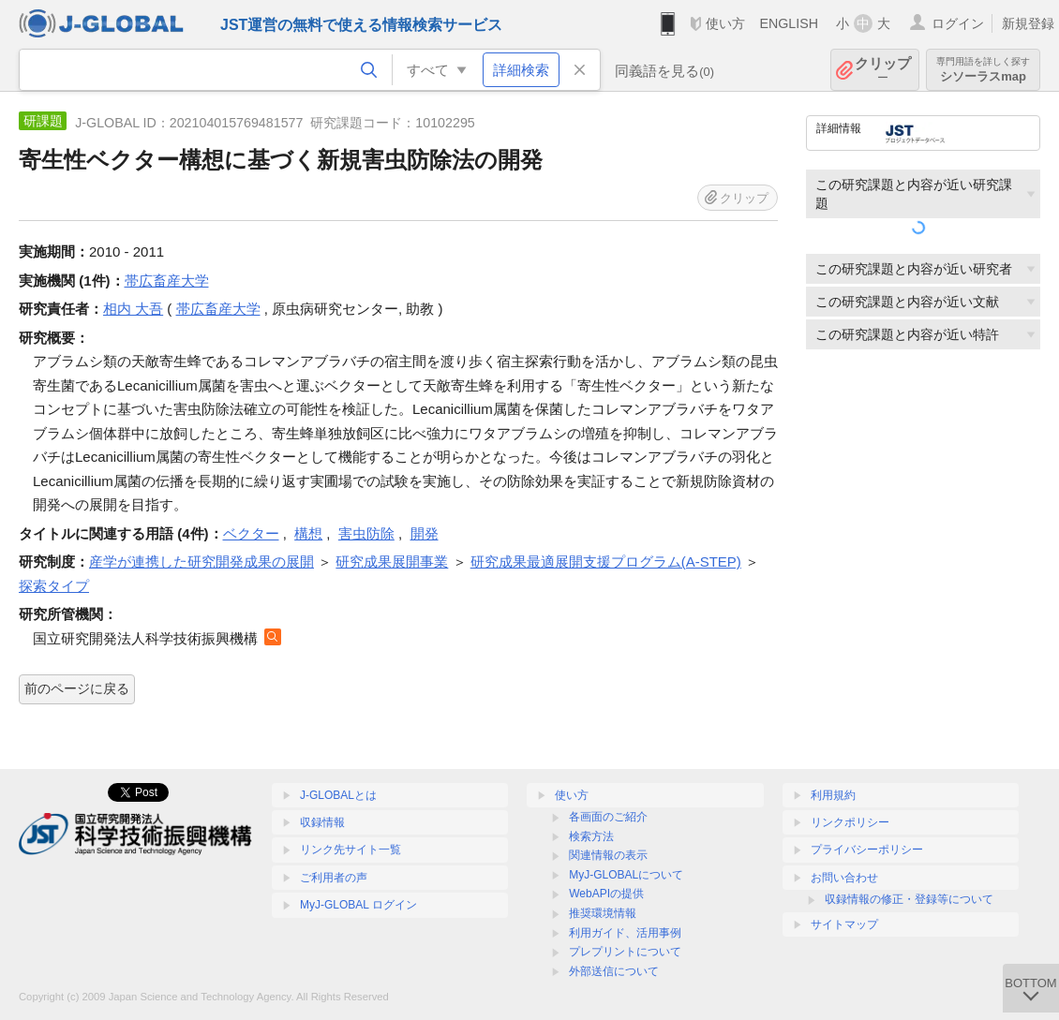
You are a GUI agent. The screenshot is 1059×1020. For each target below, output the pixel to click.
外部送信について (614, 971)
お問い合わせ (844, 877)
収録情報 (322, 822)
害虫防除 (366, 533)
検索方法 (591, 836)
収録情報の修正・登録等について (909, 899)
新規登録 (1028, 23)
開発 (424, 533)
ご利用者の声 (333, 877)
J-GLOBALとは (338, 795)
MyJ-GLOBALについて (626, 874)
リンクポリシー (850, 822)
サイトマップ (844, 924)
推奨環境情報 (602, 913)
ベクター (251, 533)
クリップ (883, 69)
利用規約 (833, 795)
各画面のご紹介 (608, 816)
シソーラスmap (983, 69)
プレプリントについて (625, 951)
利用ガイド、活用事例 (625, 932)
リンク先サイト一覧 (350, 849)
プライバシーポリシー (867, 849)
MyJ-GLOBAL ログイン (358, 904)
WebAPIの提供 (606, 893)
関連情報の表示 (608, 855)
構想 (308, 533)
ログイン (958, 23)
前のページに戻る (76, 688)
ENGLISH (788, 23)
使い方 (725, 23)
